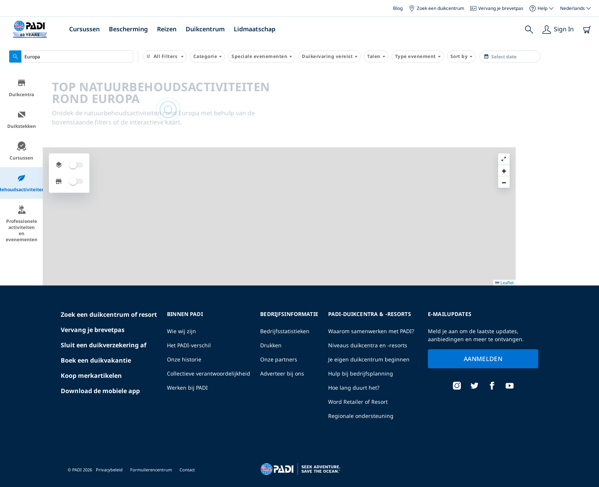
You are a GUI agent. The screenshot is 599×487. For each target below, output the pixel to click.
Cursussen (84, 29)
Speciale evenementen (262, 56)
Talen (376, 56)
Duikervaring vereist (329, 56)
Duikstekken (21, 121)
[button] (587, 95)
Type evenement (417, 56)
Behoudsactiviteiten (21, 184)
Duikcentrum (205, 29)
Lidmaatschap (254, 29)
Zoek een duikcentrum (436, 8)
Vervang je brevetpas (496, 8)
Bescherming (128, 29)
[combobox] (71, 56)
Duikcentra (21, 89)
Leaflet (587, 484)
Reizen (166, 29)
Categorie (207, 56)
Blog (398, 8)
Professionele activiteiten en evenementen (21, 225)
